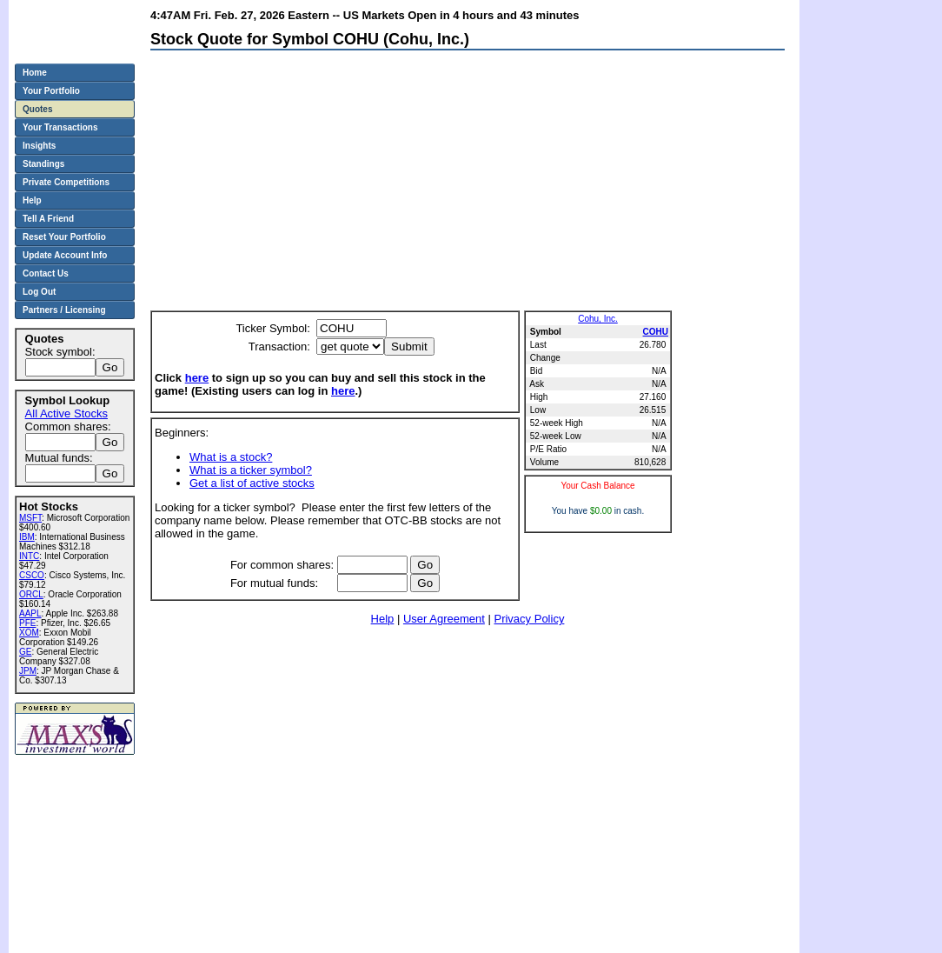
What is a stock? (230, 456)
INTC (29, 556)
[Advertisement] (358, 184)
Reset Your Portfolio (64, 237)
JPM (27, 671)
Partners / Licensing (64, 310)
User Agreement (444, 618)
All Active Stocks (66, 413)
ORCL (31, 594)
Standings (43, 164)
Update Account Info (65, 255)
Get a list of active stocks (252, 483)
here (197, 377)
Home (35, 72)
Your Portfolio (51, 91)
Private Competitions (66, 182)
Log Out (39, 292)
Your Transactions (60, 127)
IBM (27, 537)
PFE (27, 623)
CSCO (31, 575)
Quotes (37, 109)
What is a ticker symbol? (250, 469)
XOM (29, 632)
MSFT (30, 518)
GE (25, 651)
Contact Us (46, 273)
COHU (655, 332)
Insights (39, 145)
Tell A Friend (48, 218)
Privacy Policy (529, 618)
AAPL (30, 613)
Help (383, 618)
